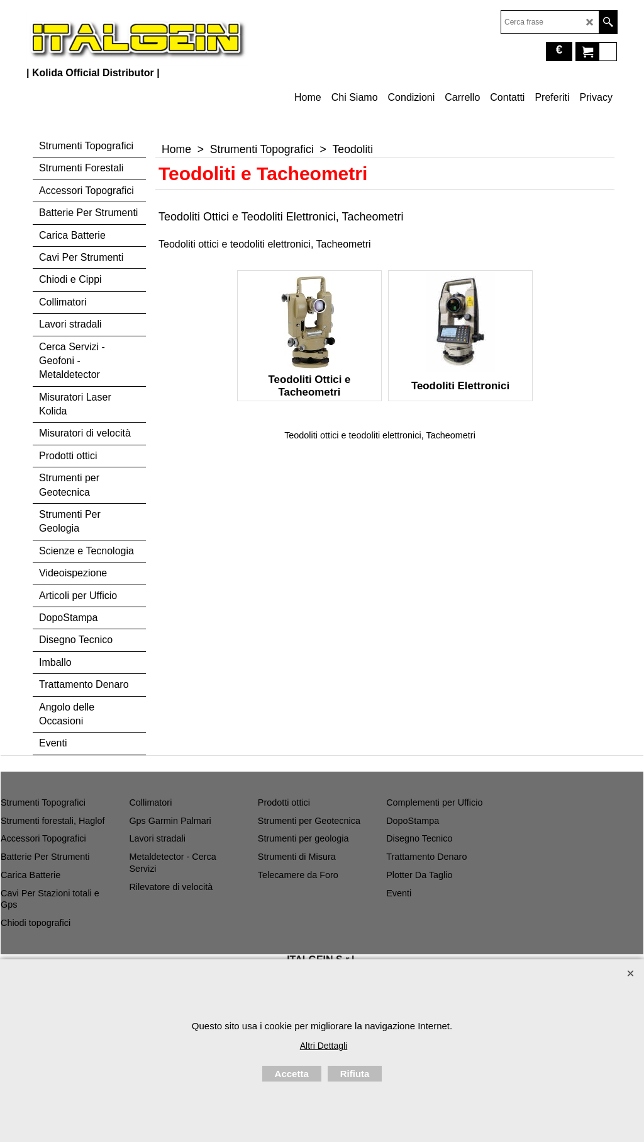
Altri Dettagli (323, 1046)
